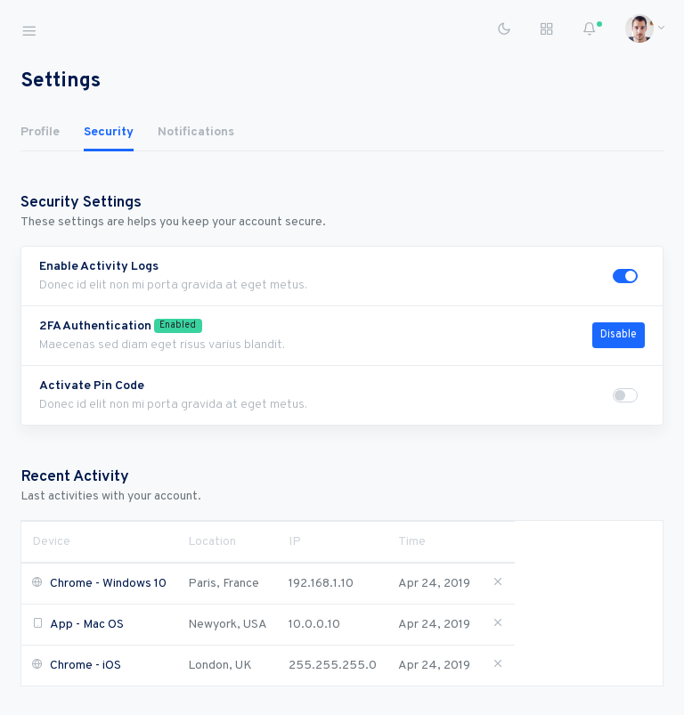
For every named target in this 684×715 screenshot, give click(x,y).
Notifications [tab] (196, 132)
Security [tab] (109, 132)
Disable (618, 335)
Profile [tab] (40, 132)
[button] (639, 28)
